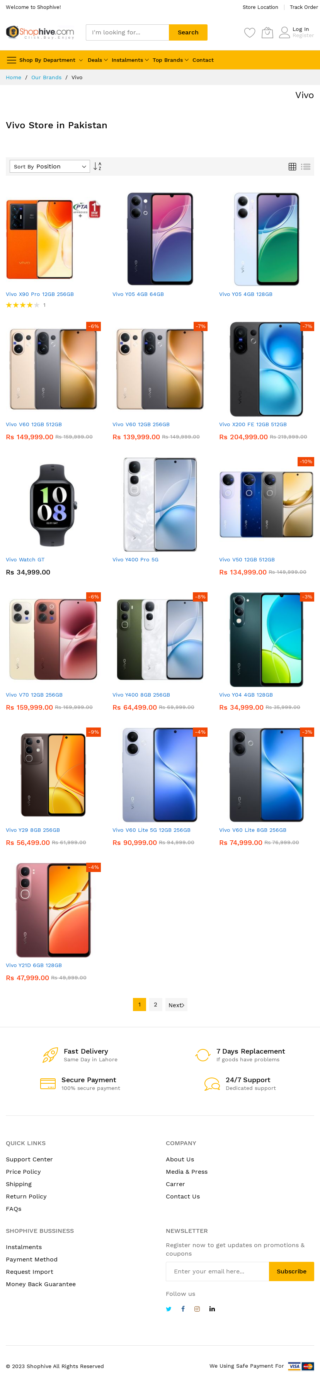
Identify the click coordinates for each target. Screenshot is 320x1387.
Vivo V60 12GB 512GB (34, 424)
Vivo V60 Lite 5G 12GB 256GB (151, 830)
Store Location (260, 7)
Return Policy (26, 1196)
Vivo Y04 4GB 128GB (246, 695)
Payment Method (32, 1259)
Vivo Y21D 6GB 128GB (34, 965)
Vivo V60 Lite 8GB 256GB (252, 830)
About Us (180, 1159)
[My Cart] (267, 32)
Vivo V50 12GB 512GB (247, 559)
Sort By (24, 166)
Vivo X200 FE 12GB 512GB (253, 424)
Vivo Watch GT (25, 559)
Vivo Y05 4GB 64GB (138, 294)
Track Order (304, 7)
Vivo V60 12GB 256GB (141, 424)
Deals (95, 60)
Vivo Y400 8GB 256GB (141, 695)
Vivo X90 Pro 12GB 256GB (40, 294)
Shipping (19, 1184)
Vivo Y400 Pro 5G (135, 559)
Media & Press (187, 1171)
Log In (301, 29)
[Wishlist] (250, 32)
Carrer (175, 1184)
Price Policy (23, 1171)
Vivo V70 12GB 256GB (34, 695)
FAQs (13, 1208)
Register (303, 35)
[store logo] (40, 32)
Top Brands (168, 60)
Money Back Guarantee (41, 1284)
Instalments (127, 60)
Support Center (29, 1159)
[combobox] (127, 32)
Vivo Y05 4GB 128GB (245, 294)
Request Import (29, 1271)
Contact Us (183, 1196)
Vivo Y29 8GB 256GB (33, 830)
